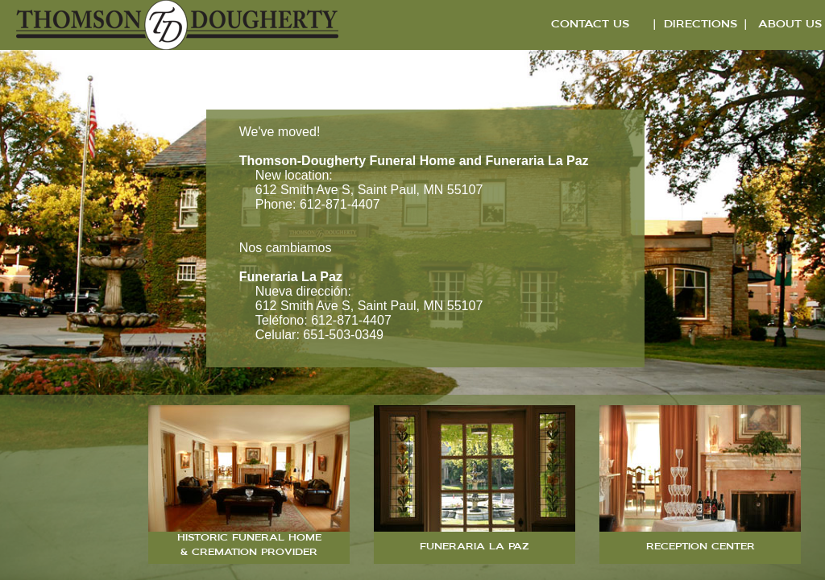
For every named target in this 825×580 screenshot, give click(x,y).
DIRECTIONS (700, 25)
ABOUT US (790, 25)
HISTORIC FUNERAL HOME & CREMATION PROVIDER (249, 546)
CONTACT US (590, 25)
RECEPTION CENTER (700, 547)
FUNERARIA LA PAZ (474, 547)
